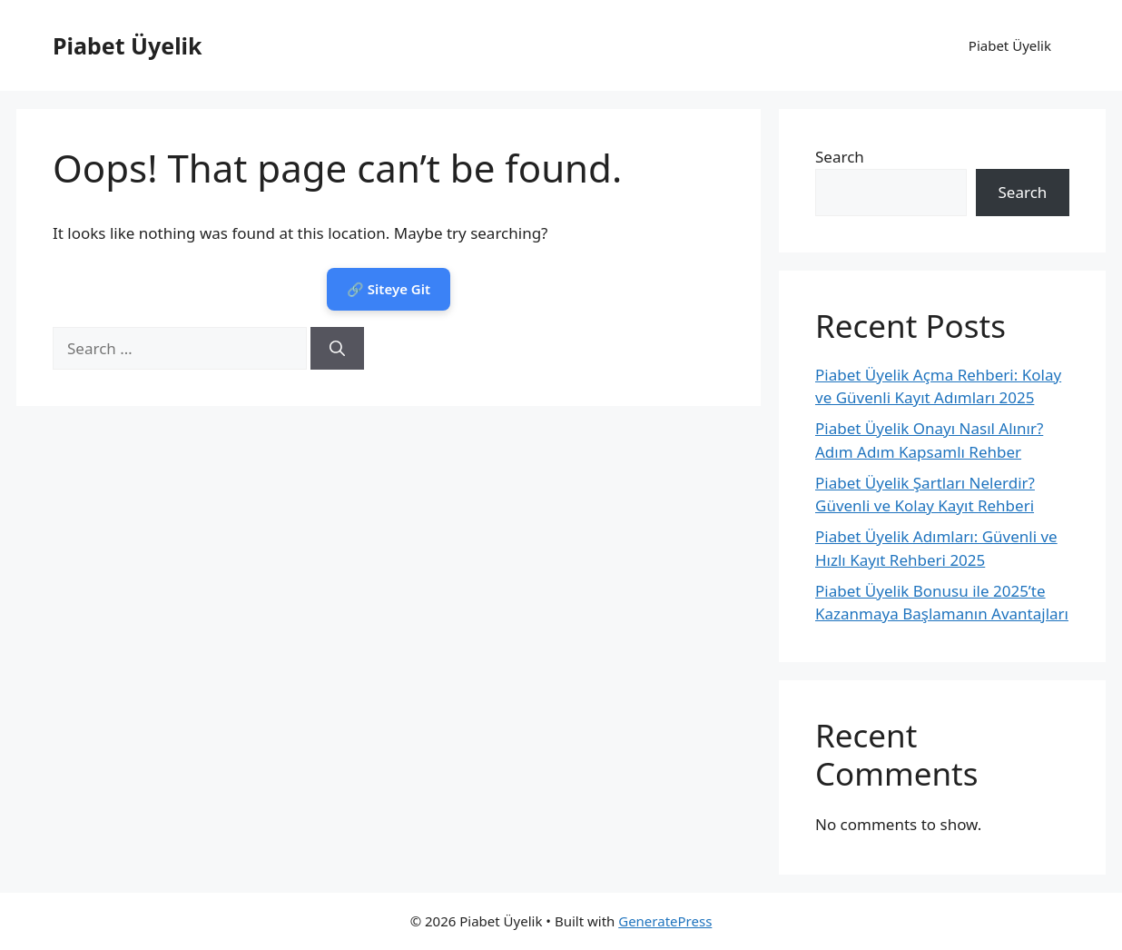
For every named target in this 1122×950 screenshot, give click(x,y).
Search (839, 156)
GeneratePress (665, 921)
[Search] (337, 349)
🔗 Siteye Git (388, 289)
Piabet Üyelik (127, 45)
